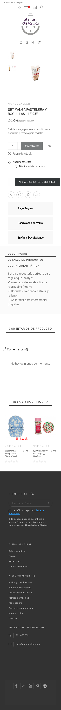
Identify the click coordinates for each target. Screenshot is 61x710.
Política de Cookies (19, 598)
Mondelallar (19, 104)
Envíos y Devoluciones (20, 582)
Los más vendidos (18, 566)
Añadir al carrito (32, 146)
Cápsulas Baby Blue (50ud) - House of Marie (11, 453)
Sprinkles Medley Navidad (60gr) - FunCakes (40, 453)
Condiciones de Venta (20, 592)
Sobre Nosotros (17, 551)
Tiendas (13, 618)
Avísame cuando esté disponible (37, 182)
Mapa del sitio (16, 613)
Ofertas (12, 556)
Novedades (15, 561)
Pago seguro (15, 603)
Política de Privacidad (20, 587)
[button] (50, 146)
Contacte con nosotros (21, 608)
